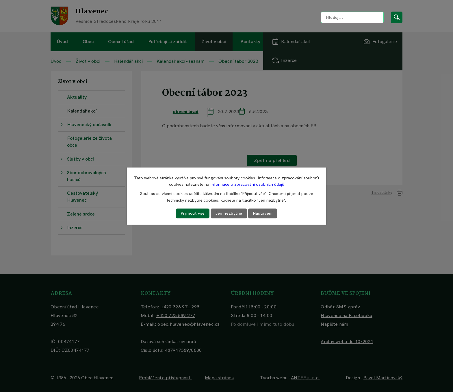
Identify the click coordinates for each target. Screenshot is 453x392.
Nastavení (263, 213)
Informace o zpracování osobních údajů (247, 184)
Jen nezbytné (228, 213)
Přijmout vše (193, 213)
